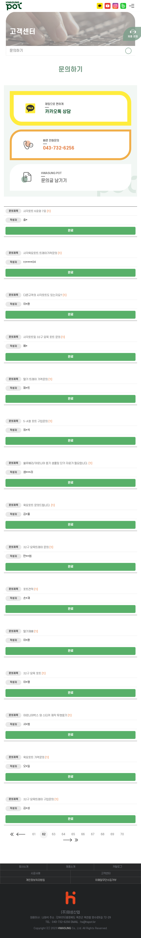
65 (73, 840)
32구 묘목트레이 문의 (38, 559)
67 (92, 840)
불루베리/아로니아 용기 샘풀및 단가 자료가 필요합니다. (57, 475)
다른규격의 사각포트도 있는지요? (44, 307)
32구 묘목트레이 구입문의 (40, 811)
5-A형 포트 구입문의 (37, 433)
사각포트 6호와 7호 (37, 223)
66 (83, 840)
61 (34, 840)
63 (53, 840)
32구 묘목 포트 (34, 685)
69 (112, 840)
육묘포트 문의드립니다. (39, 517)
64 (63, 840)
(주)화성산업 (14, 6)
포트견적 (30, 601)
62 (44, 840)
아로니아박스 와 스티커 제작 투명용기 (47, 727)
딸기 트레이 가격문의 (37, 391)
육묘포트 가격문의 (36, 769)
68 (102, 840)
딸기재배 (30, 643)
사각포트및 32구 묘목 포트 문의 (44, 349)
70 (122, 840)
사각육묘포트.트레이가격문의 (42, 265)
